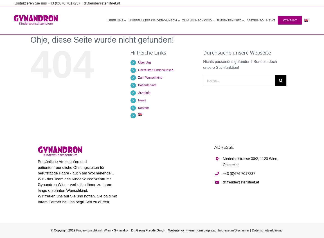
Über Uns (144, 62)
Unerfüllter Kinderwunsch (155, 70)
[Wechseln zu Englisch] (306, 20)
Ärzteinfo (144, 93)
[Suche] (280, 80)
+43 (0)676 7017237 (239, 174)
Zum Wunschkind (150, 77)
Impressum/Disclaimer (233, 230)
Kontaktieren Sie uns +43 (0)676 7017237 (47, 3)
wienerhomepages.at (201, 230)
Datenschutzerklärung (267, 230)
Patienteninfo (147, 85)
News (142, 100)
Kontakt (143, 108)
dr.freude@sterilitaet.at (102, 3)
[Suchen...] (239, 80)
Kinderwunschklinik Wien (93, 230)
